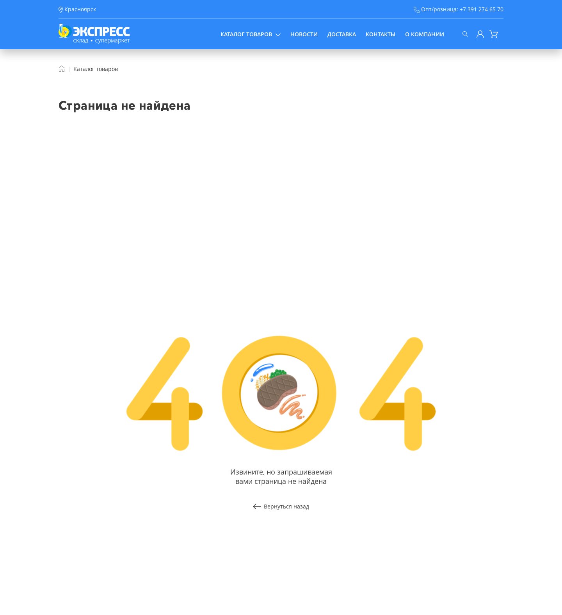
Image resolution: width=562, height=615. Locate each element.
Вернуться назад (281, 506)
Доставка (341, 34)
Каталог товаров (251, 34)
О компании (424, 34)
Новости (304, 34)
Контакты (380, 34)
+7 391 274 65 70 (481, 9)
